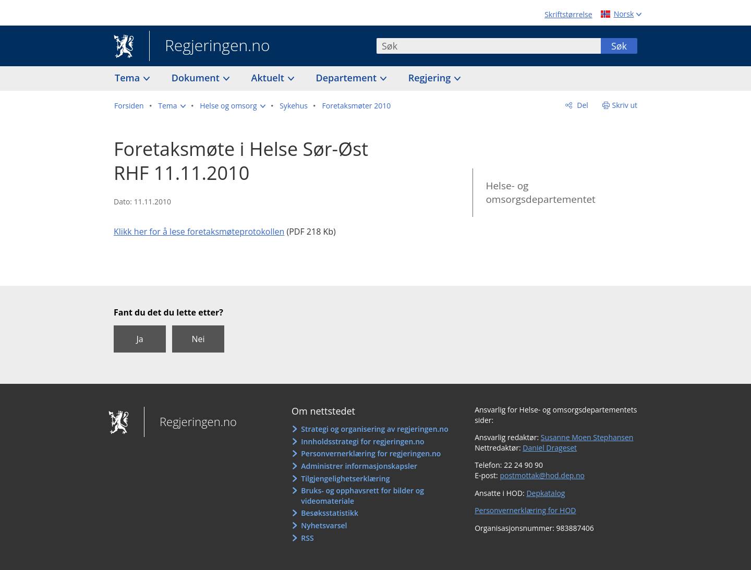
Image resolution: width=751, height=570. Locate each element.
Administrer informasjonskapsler (359, 466)
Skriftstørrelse (568, 14)
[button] (171, 106)
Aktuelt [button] (269, 77)
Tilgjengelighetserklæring (345, 478)
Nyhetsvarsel (324, 525)
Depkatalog (545, 493)
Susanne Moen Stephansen (587, 437)
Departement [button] (347, 77)
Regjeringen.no (209, 46)
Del (581, 105)
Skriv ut (625, 105)
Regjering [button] (430, 77)
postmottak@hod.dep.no (542, 475)
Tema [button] (128, 77)
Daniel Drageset (550, 448)
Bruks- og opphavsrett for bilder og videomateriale (362, 496)
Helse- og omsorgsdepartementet (540, 193)
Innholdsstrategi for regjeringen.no (362, 441)
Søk (619, 46)
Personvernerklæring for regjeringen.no (371, 453)
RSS (307, 538)
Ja (139, 339)
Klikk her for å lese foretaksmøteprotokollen (199, 231)
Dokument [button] (197, 77)
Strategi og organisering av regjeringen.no (375, 429)
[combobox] (489, 46)
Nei (197, 339)
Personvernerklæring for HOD (525, 510)
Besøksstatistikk (329, 513)
